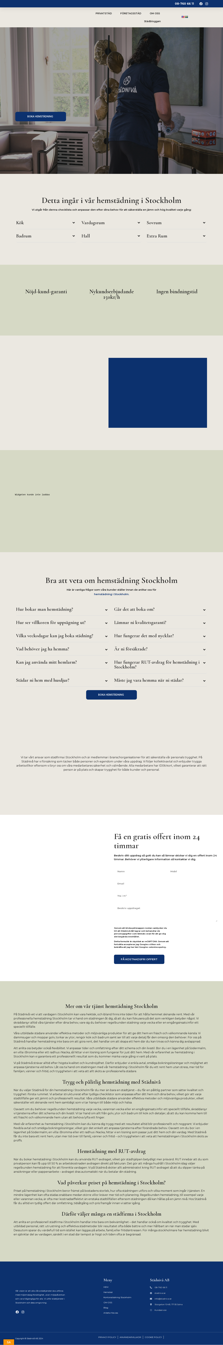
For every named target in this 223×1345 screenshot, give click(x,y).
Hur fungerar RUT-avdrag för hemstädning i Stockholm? (157, 664)
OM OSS (155, 13)
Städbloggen (152, 21)
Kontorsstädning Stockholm (117, 1297)
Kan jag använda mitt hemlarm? (46, 662)
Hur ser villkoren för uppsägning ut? (51, 622)
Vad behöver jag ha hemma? (42, 649)
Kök (20, 223)
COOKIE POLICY (153, 1337)
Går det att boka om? (134, 609)
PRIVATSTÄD (104, 13)
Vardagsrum (93, 223)
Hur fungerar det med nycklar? (144, 636)
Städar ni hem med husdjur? (42, 680)
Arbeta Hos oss (111, 1312)
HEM (106, 1287)
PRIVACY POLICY (107, 1337)
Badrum (23, 236)
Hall (85, 236)
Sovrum (154, 223)
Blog (106, 1307)
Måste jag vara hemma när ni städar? (149, 680)
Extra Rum (157, 236)
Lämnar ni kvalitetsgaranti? (140, 622)
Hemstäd (108, 1292)
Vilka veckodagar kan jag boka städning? (54, 636)
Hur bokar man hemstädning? (44, 609)
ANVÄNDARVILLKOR (130, 1337)
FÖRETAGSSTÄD (130, 13)
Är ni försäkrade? (131, 649)
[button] (46, 223)
